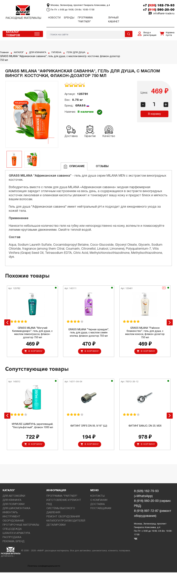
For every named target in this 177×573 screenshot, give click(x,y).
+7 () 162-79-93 (158, 5)
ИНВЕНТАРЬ (10, 513)
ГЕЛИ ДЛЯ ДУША (80, 52)
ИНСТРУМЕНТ (11, 517)
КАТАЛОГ (19, 52)
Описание (74, 166)
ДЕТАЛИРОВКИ (56, 526)
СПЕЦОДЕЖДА (12, 530)
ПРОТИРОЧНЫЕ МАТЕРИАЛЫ (21, 526)
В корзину (154, 114)
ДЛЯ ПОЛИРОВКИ (13, 505)
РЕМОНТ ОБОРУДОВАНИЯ (63, 517)
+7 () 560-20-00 (158, 9)
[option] (32, 114)
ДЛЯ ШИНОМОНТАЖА (16, 509)
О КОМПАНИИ (98, 501)
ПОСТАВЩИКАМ (100, 509)
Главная (4, 52)
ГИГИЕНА (59, 52)
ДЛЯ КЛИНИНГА (39, 52)
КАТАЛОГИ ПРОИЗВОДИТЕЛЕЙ (65, 521)
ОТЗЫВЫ (99, 166)
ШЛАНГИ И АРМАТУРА (16, 534)
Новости (54, 18)
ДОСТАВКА (97, 505)
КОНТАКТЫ (97, 497)
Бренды (69, 18)
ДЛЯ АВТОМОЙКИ (14, 497)
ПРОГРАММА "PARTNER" (61, 497)
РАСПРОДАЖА (12, 538)
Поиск (128, 34)
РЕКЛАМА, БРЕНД (13, 542)
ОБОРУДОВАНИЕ (13, 521)
